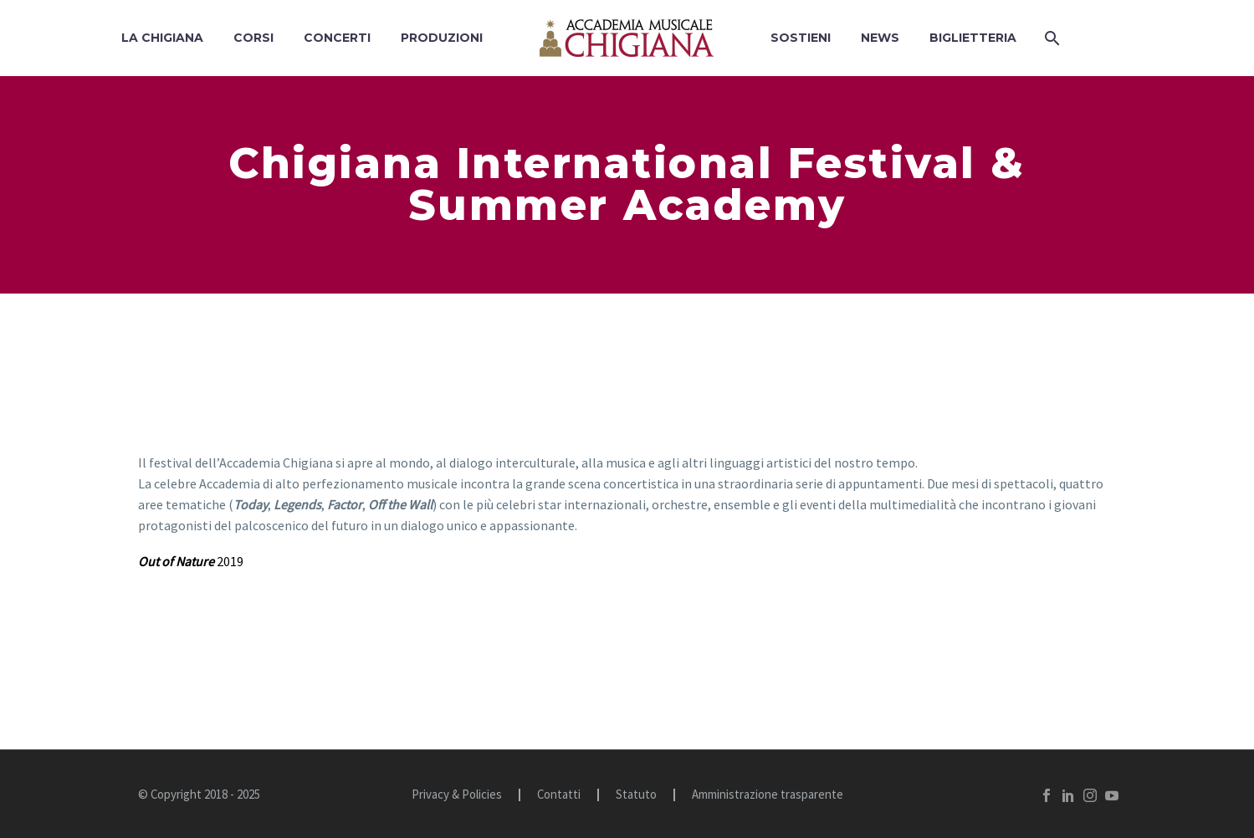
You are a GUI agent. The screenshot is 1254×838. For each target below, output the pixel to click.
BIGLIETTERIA (972, 37)
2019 (190, 561)
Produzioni (442, 37)
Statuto (636, 795)
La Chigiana (162, 37)
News (880, 37)
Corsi (253, 37)
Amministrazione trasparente (767, 795)
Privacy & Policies (457, 795)
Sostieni (800, 37)
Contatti (559, 795)
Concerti (337, 37)
